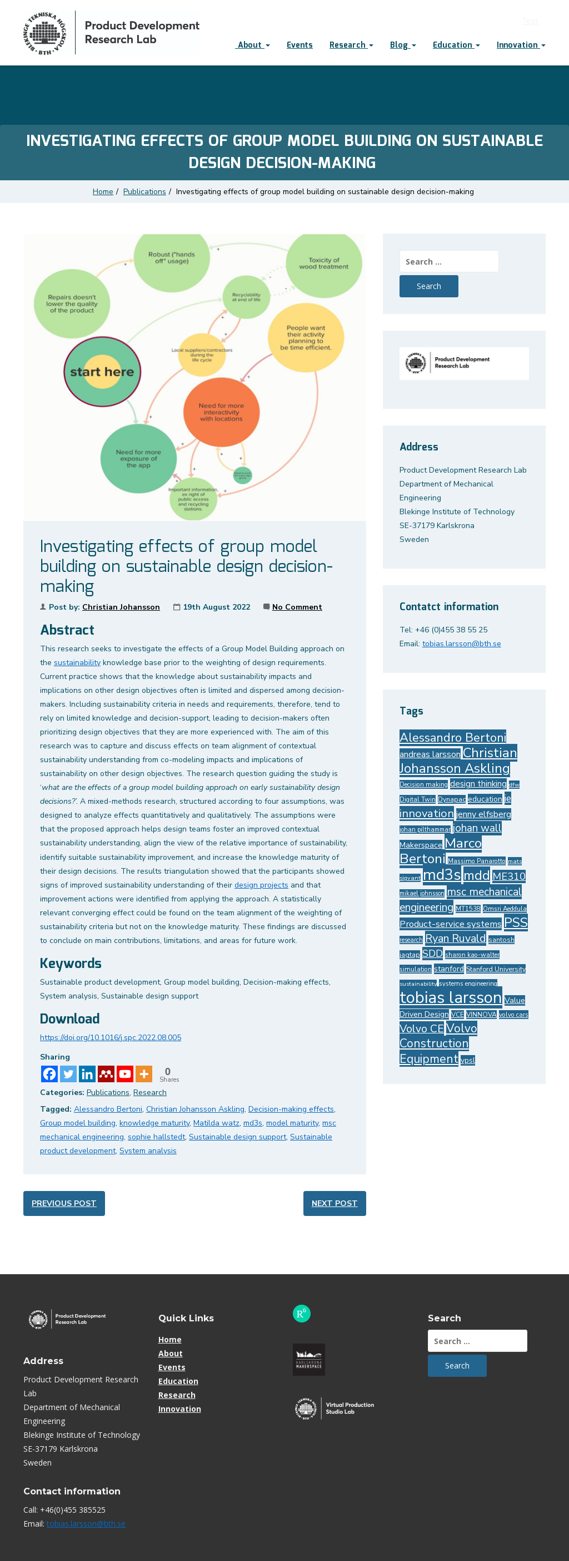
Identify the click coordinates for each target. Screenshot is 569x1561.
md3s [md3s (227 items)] (442, 874)
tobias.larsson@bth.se (461, 643)
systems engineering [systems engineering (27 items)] (468, 983)
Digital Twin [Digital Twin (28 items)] (418, 799)
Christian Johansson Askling (195, 1109)
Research (351, 45)
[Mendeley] (106, 1074)
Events (300, 45)
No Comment (297, 607)
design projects (261, 885)
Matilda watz (216, 1123)
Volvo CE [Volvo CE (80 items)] (422, 1028)
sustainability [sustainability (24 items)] (418, 984)
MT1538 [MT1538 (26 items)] (468, 909)
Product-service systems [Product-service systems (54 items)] (451, 924)
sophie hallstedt (156, 1137)
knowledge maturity (154, 1123)
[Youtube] (125, 1074)
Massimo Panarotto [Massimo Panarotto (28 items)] (477, 860)
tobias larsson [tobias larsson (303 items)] (451, 997)
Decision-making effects (291, 1109)
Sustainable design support (237, 1137)
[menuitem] (252, 47)
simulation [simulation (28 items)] (416, 969)
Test (530, 21)
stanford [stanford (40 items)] (449, 969)
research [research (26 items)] (411, 940)
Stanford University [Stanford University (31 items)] (496, 969)
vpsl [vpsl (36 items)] (468, 1060)
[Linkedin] (87, 1074)
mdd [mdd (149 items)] (476, 875)
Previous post (64, 1203)
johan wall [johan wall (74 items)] (477, 828)
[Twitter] (68, 1074)
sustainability (77, 662)
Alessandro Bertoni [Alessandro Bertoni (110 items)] (453, 737)
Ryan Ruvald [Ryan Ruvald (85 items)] (455, 938)
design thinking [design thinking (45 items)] (478, 783)
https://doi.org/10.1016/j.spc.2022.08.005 (110, 1037)
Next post (335, 1203)
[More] (144, 1074)
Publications (144, 191)
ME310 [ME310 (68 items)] (509, 876)
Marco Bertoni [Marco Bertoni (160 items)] (441, 851)
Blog (403, 45)
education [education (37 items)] (485, 799)
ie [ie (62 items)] (508, 798)
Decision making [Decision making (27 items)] (424, 784)
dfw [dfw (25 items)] (514, 784)
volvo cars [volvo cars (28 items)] (513, 1014)
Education (456, 45)
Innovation (521, 45)
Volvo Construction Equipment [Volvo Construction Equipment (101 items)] (438, 1043)
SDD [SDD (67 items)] (432, 953)
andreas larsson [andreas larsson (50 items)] (430, 754)
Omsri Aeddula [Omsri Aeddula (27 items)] (505, 908)
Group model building (78, 1123)
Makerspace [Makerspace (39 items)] (421, 845)
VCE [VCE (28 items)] (457, 1014)
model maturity (292, 1123)
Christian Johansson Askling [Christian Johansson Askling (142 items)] (458, 760)
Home (103, 191)
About (252, 45)
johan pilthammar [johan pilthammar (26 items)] (425, 829)
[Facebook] (49, 1074)
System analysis (148, 1151)
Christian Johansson (121, 607)
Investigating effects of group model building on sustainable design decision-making (326, 191)
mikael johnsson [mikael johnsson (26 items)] (422, 893)
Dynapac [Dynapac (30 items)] (452, 799)
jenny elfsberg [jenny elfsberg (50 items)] (483, 814)
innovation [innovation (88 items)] (427, 813)
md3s (252, 1123)
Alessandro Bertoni (108, 1109)
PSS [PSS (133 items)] (516, 922)
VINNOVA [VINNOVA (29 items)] (481, 1014)
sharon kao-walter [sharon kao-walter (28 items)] (472, 954)
